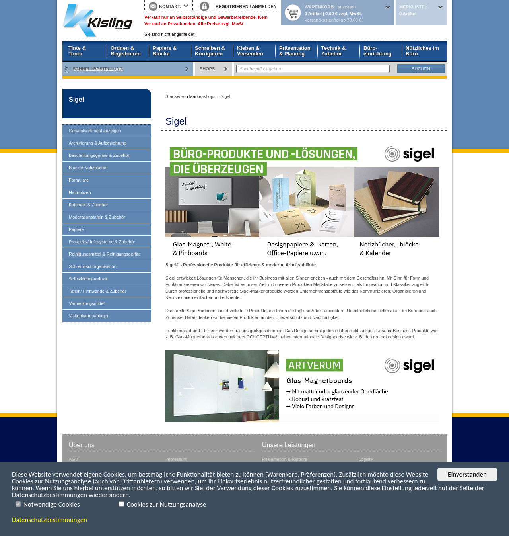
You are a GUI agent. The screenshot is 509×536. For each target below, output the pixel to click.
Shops (207, 69)
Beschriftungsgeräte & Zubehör (99, 155)
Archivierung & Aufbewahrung (97, 143)
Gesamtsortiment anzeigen (95, 130)
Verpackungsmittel (87, 303)
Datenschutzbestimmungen (49, 520)
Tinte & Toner (77, 51)
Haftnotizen (80, 192)
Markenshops (202, 96)
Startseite (97, 21)
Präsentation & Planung (295, 51)
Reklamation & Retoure (284, 459)
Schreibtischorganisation (93, 266)
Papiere (76, 229)
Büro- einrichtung (377, 51)
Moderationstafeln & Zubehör (97, 217)
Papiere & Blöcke (165, 51)
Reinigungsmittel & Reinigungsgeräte (105, 254)
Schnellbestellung (98, 69)
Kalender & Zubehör (88, 204)
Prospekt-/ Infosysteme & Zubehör (102, 241)
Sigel (76, 99)
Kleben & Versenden (250, 51)
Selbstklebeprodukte (89, 278)
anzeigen (347, 6)
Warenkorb (319, 6)
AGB (73, 459)
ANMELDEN (264, 6)
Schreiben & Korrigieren (210, 51)
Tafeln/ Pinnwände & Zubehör (97, 291)
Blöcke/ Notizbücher (88, 167)
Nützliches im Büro (422, 51)
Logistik (366, 459)
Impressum (176, 459)
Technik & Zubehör (333, 51)
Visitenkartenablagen (89, 315)
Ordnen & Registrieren (126, 51)
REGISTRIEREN (232, 6)
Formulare (79, 180)
